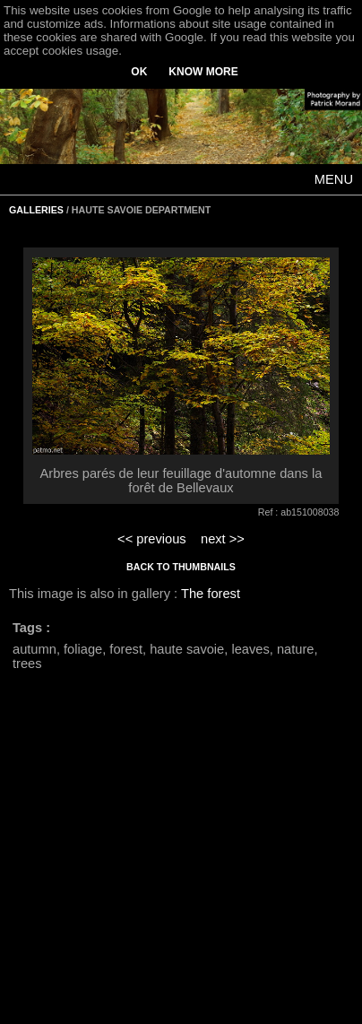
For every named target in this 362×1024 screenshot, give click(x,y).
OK (139, 71)
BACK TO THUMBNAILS (181, 566)
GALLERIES (36, 209)
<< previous (151, 539)
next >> (223, 539)
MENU (334, 179)
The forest (210, 593)
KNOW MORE (202, 71)
